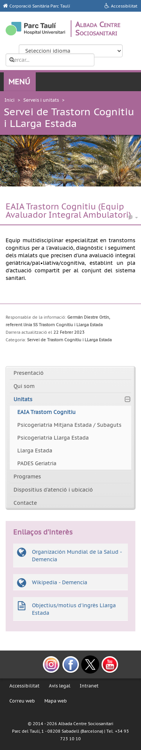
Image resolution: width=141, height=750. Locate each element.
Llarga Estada (34, 450)
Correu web (22, 701)
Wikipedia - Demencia (59, 582)
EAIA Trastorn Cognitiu (46, 412)
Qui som (24, 386)
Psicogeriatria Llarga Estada (53, 437)
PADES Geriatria (36, 463)
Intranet (89, 686)
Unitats (23, 399)
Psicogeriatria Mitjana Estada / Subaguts (69, 425)
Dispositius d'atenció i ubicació (53, 489)
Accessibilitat (24, 686)
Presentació (29, 373)
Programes (27, 476)
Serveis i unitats (41, 100)
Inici (10, 100)
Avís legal (59, 686)
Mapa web (55, 701)
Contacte (25, 502)
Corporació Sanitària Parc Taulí (39, 6)
